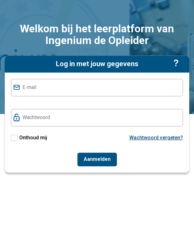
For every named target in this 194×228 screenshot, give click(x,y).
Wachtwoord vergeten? (156, 138)
